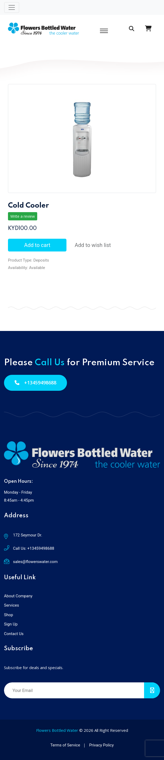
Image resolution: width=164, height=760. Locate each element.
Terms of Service (65, 745)
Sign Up (11, 624)
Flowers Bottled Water (57, 730)
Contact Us (14, 633)
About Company (18, 596)
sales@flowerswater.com (35, 561)
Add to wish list (93, 245)
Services (11, 605)
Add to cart (37, 245)
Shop (8, 614)
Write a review (22, 216)
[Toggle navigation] (11, 7)
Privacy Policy (101, 745)
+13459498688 (35, 382)
